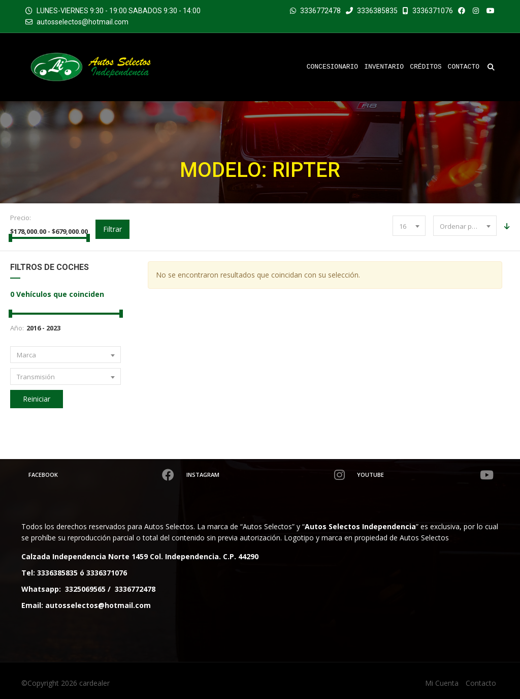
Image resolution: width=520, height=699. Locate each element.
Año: (17, 327)
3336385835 (372, 11)
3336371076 (428, 11)
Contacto (481, 683)
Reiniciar (36, 399)
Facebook (102, 475)
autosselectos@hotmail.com (82, 22)
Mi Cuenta (442, 683)
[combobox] (409, 226)
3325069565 (85, 589)
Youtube (427, 475)
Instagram (267, 475)
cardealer (94, 683)
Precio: (20, 217)
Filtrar (112, 229)
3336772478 (320, 11)
